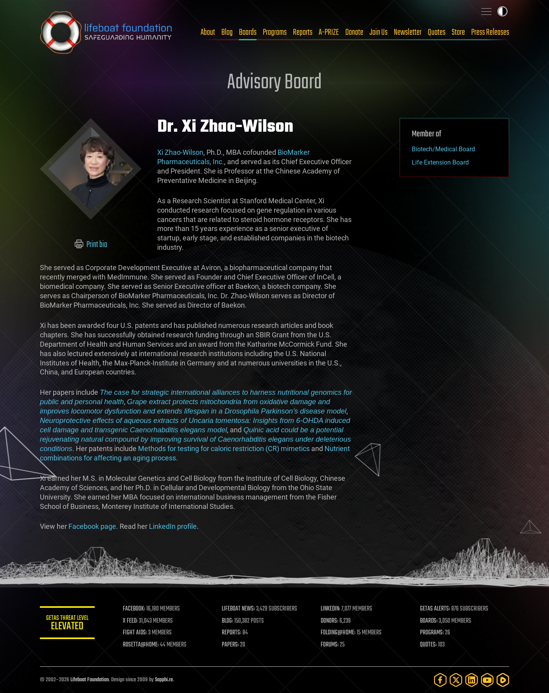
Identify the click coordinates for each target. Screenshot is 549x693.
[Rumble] (503, 680)
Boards (248, 32)
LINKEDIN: (331, 609)
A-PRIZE (329, 32)
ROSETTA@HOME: (141, 645)
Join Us (379, 32)
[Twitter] (456, 680)
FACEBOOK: (134, 609)
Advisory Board (274, 83)
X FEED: (130, 621)
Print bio (91, 244)
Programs (275, 32)
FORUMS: (330, 645)
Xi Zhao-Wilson (180, 152)
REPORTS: (231, 633)
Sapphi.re (164, 679)
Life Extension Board (440, 162)
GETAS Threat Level (67, 624)
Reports (302, 32)
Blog (227, 32)
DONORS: (330, 621)
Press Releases (490, 32)
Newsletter (408, 32)
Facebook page (92, 526)
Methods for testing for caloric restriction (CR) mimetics (224, 448)
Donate (354, 32)
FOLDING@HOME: (338, 633)
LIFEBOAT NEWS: (238, 609)
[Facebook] (440, 680)
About (208, 32)
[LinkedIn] (471, 680)
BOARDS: (429, 621)
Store (458, 32)
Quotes (436, 32)
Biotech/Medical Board (443, 149)
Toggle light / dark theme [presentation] (502, 11)
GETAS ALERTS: (435, 609)
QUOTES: (428, 645)
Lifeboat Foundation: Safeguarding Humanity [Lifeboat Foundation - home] (106, 32)
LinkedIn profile (173, 526)
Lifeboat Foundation (89, 679)
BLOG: (227, 621)
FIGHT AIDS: (135, 633)
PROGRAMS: (432, 633)
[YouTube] (487, 680)
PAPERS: (230, 645)
